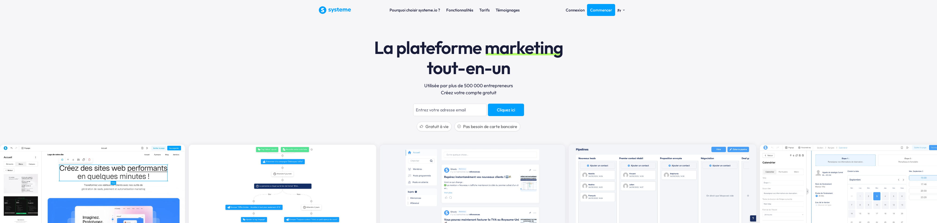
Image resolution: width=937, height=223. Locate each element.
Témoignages (508, 10)
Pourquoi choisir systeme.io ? (415, 10)
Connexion (575, 10)
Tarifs (484, 10)
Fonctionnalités (459, 10)
